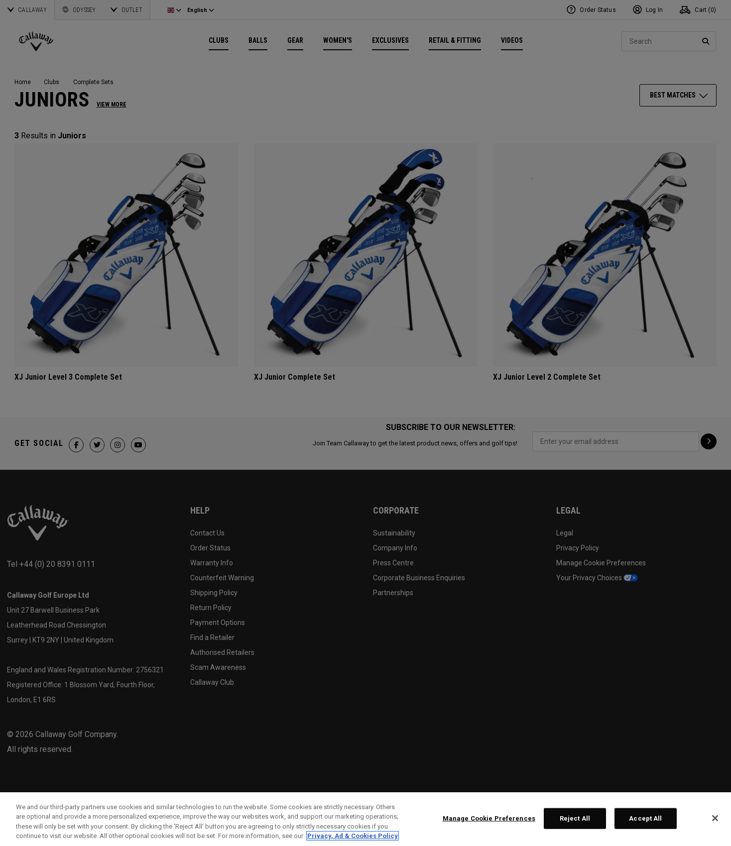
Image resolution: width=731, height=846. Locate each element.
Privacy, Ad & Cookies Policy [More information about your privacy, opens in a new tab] (352, 836)
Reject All (575, 818)
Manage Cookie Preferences (489, 818)
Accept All (645, 818)
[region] (365, 819)
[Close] (715, 818)
